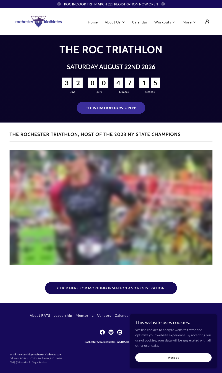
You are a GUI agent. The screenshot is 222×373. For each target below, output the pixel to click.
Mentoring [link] (85, 315)
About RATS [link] (40, 315)
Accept (173, 357)
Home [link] (93, 22)
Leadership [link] (63, 315)
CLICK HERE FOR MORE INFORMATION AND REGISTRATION (111, 288)
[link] (38, 21)
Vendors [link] (104, 315)
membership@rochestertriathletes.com (39, 354)
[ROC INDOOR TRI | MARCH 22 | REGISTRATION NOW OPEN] (111, 4)
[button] (115, 22)
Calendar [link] (139, 22)
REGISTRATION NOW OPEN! (110, 108)
